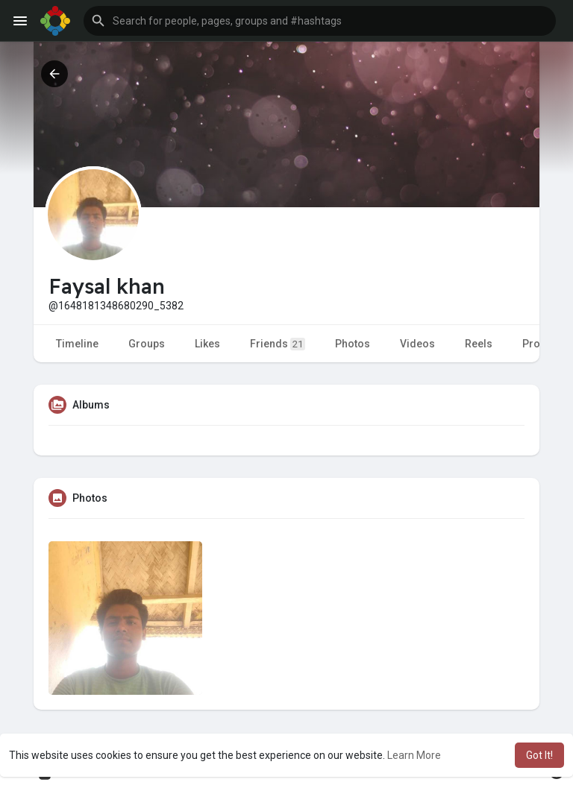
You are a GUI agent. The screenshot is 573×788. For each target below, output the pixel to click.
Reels (478, 344)
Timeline (77, 344)
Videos (417, 344)
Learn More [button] (414, 755)
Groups (146, 344)
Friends (277, 344)
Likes (207, 344)
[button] (320, 21)
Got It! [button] (539, 755)
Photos (352, 344)
